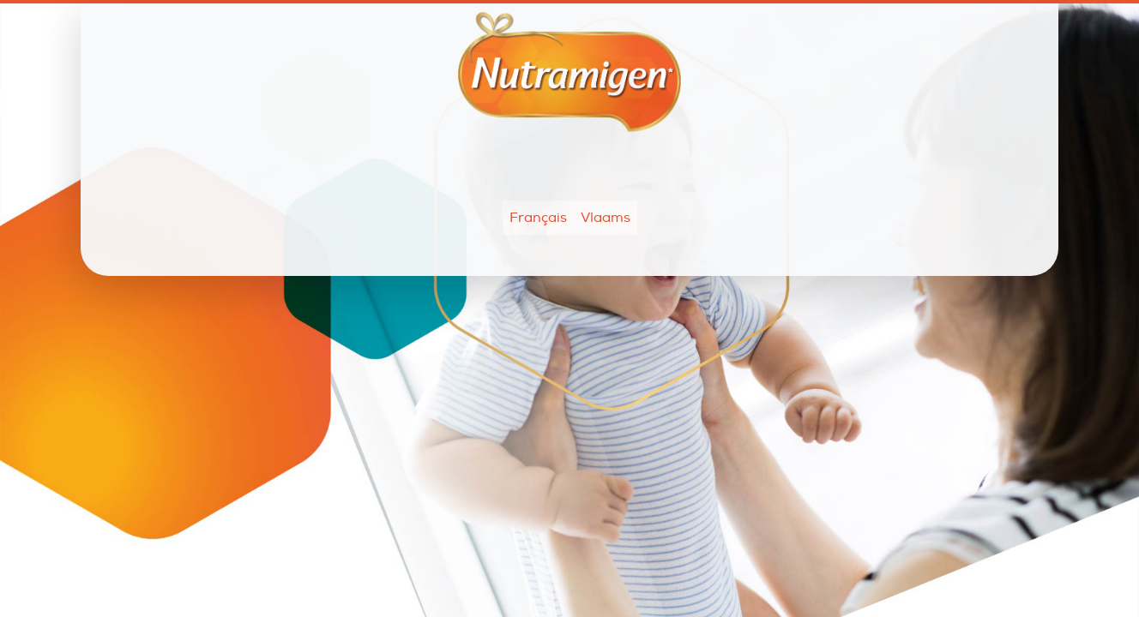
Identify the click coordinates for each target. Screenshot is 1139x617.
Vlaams (605, 217)
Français (538, 217)
